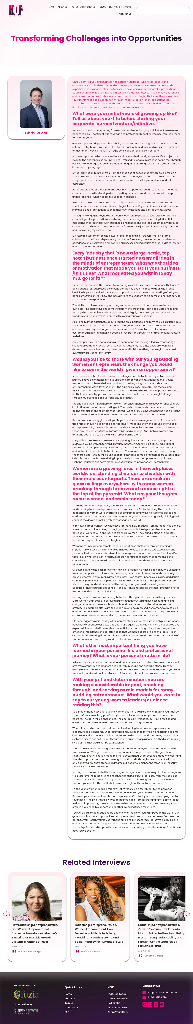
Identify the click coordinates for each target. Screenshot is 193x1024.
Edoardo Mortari (154, 955)
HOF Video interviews (120, 6)
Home (51, 6)
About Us (62, 6)
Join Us (102, 6)
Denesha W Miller (90, 951)
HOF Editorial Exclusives (83, 6)
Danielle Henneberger (30, 951)
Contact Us (125, 13)
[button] (6, 914)
